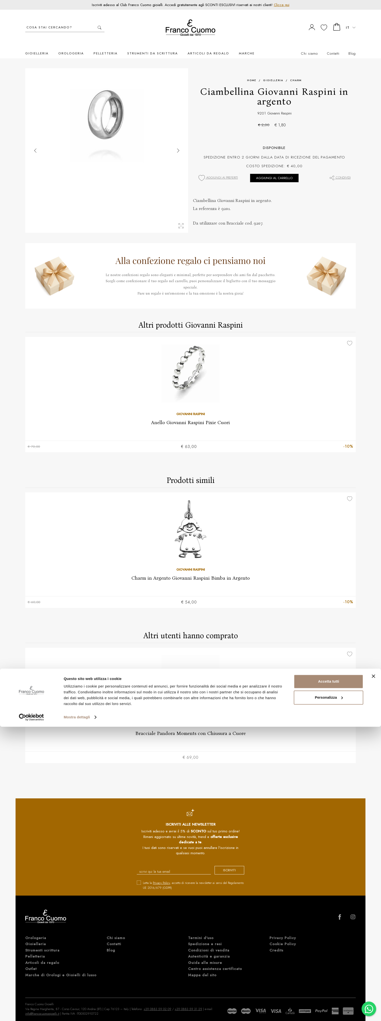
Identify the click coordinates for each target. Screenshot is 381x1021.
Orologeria (71, 46)
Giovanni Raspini (279, 106)
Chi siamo (309, 46)
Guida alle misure (205, 957)
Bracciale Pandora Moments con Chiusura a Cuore (190, 727)
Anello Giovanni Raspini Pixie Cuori (190, 415)
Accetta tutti (328, 976)
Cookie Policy (282, 938)
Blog (352, 46)
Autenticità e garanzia (209, 950)
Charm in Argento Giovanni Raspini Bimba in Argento (190, 571)
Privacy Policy (161, 877)
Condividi (340, 170)
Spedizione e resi (205, 938)
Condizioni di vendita (208, 944)
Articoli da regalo (208, 46)
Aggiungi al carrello (274, 170)
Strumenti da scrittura (152, 46)
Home (251, 73)
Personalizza (329, 991)
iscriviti (225, 865)
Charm (296, 73)
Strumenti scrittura (42, 944)
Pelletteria (106, 46)
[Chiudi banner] (373, 970)
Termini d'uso (201, 932)
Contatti (333, 46)
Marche (247, 46)
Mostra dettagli (77, 1011)
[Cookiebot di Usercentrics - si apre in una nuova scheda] (31, 1011)
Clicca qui (281, 5)
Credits (276, 944)
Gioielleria (37, 46)
